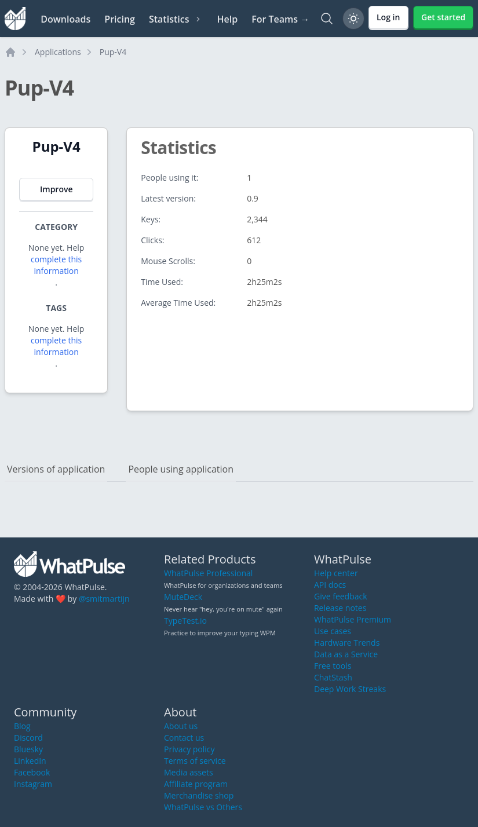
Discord (28, 737)
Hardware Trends (347, 642)
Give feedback (340, 596)
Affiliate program (196, 783)
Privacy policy (189, 749)
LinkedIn (30, 760)
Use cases (332, 630)
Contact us (184, 737)
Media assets (188, 772)
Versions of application (56, 469)
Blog (22, 725)
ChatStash (333, 677)
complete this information (56, 265)
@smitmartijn (104, 598)
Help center (336, 573)
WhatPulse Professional (208, 573)
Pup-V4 (113, 51)
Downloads (65, 19)
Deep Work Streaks (350, 688)
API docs (330, 584)
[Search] (327, 18)
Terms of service (195, 760)
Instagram (33, 783)
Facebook (32, 772)
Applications (58, 51)
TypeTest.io (185, 620)
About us (181, 725)
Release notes (340, 607)
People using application (180, 469)
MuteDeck (183, 596)
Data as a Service (346, 654)
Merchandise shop (198, 795)
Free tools (332, 665)
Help (227, 19)
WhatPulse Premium (352, 619)
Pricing (119, 19)
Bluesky (28, 749)
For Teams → (280, 19)
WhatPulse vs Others (203, 807)
